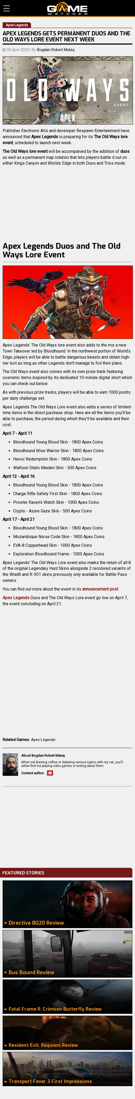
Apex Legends (16, 597)
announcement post (100, 589)
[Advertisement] (67, 826)
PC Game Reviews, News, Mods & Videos (67, 8)
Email (50, 773)
